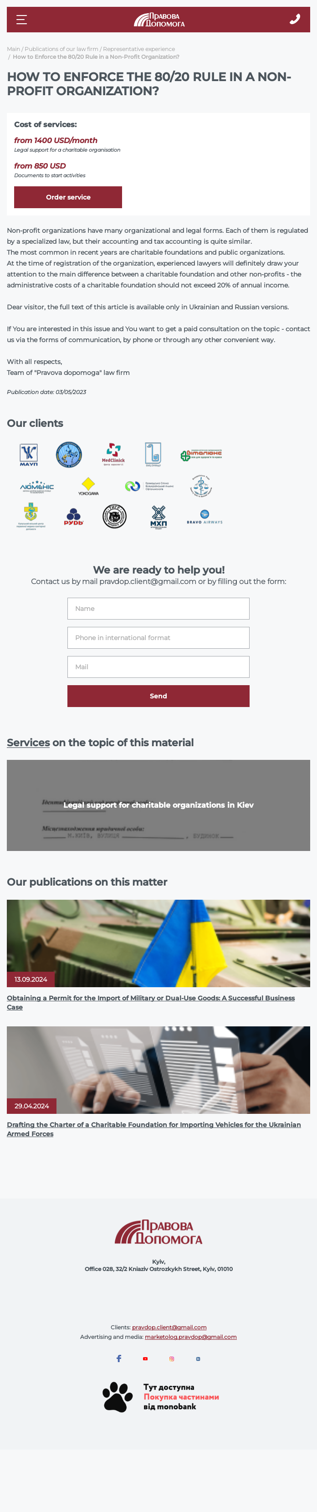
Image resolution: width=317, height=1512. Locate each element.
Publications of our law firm (61, 49)
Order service (68, 197)
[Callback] (294, 19)
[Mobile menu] (23, 19)
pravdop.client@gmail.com (169, 1327)
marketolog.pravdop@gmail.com (191, 1336)
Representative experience (139, 49)
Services (28, 743)
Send (158, 696)
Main (13, 49)
